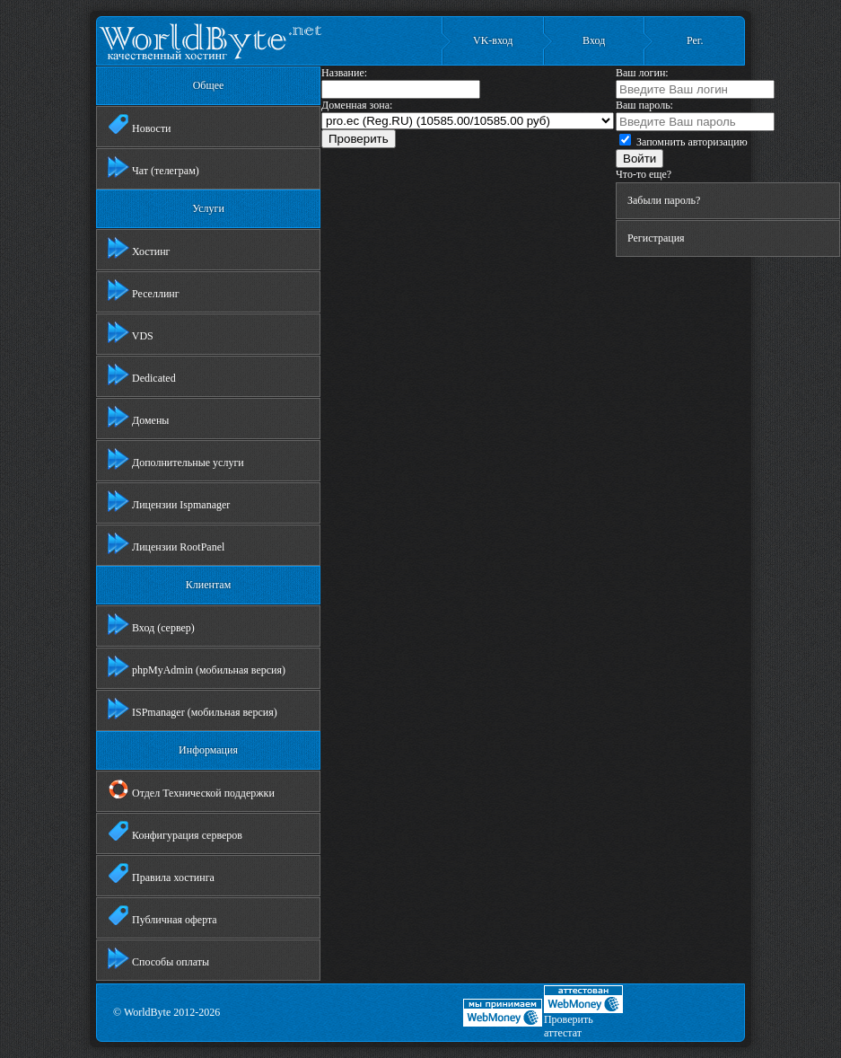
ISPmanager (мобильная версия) (192, 708)
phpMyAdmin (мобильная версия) (196, 666)
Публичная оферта (162, 916)
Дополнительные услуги (176, 459)
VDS (130, 332)
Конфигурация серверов (175, 831)
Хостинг (139, 248)
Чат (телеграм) (153, 167)
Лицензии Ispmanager (169, 501)
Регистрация (656, 238)
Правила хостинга (161, 874)
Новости (139, 125)
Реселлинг (144, 290)
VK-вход (492, 40)
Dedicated (142, 374)
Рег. (695, 40)
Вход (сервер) (151, 624)
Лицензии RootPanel (166, 543)
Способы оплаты (158, 958)
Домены (138, 417)
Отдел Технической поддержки (191, 789)
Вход (594, 40)
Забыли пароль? (663, 200)
